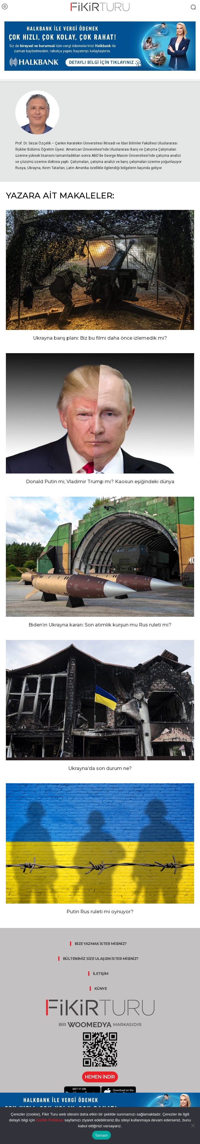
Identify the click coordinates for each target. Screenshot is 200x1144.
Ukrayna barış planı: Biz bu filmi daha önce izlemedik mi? (100, 338)
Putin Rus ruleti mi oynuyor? (100, 911)
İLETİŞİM (101, 973)
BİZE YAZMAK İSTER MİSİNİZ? (101, 943)
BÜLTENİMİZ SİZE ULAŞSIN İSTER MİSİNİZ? (101, 958)
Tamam (101, 1135)
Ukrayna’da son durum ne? (100, 768)
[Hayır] (193, 1125)
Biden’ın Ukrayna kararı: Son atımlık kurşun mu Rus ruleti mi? (100, 625)
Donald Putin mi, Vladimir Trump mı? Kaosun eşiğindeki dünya (100, 481)
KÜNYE (100, 988)
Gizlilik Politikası (49, 1120)
